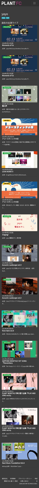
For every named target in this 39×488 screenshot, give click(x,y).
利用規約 (13, 479)
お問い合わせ (24, 481)
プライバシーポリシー (25, 479)
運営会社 (4, 479)
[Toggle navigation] (34, 3)
